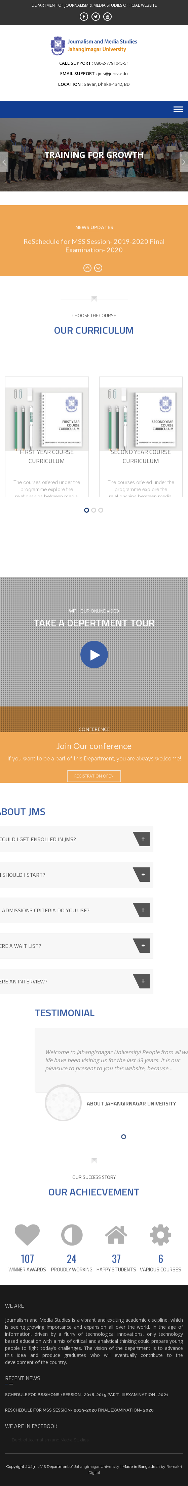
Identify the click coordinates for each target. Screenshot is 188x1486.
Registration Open (94, 800)
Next (99, 291)
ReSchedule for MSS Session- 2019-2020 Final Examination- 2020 (94, 267)
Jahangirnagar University (96, 1466)
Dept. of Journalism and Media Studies (50, 1439)
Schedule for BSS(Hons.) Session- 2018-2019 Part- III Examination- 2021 (86, 1394)
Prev (88, 291)
